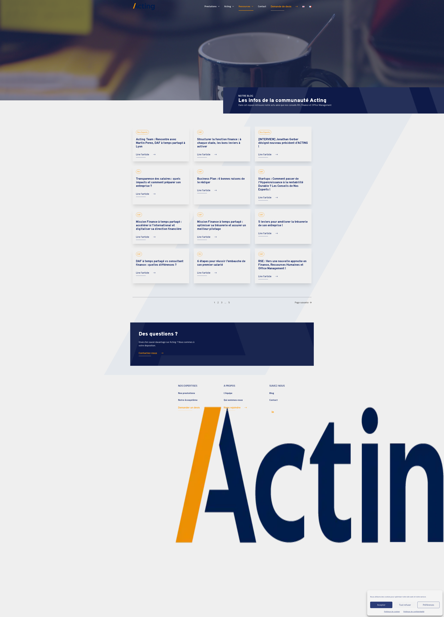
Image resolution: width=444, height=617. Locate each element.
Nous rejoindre (232, 407)
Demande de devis (281, 6)
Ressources (244, 6)
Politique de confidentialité (413, 611)
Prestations (211, 6)
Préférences (428, 605)
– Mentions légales (156, 604)
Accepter (381, 605)
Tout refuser (405, 605)
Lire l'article (142, 154)
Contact (262, 6)
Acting (227, 6)
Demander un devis (189, 407)
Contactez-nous (148, 353)
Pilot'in (307, 604)
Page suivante (303, 302)
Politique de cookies (392, 611)
